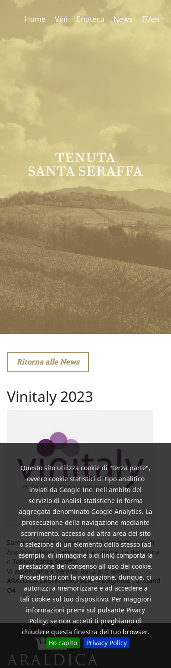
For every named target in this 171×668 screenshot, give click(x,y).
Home (35, 19)
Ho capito (62, 642)
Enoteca (90, 19)
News (123, 19)
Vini (61, 19)
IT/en (151, 19)
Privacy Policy (106, 642)
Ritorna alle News (47, 362)
